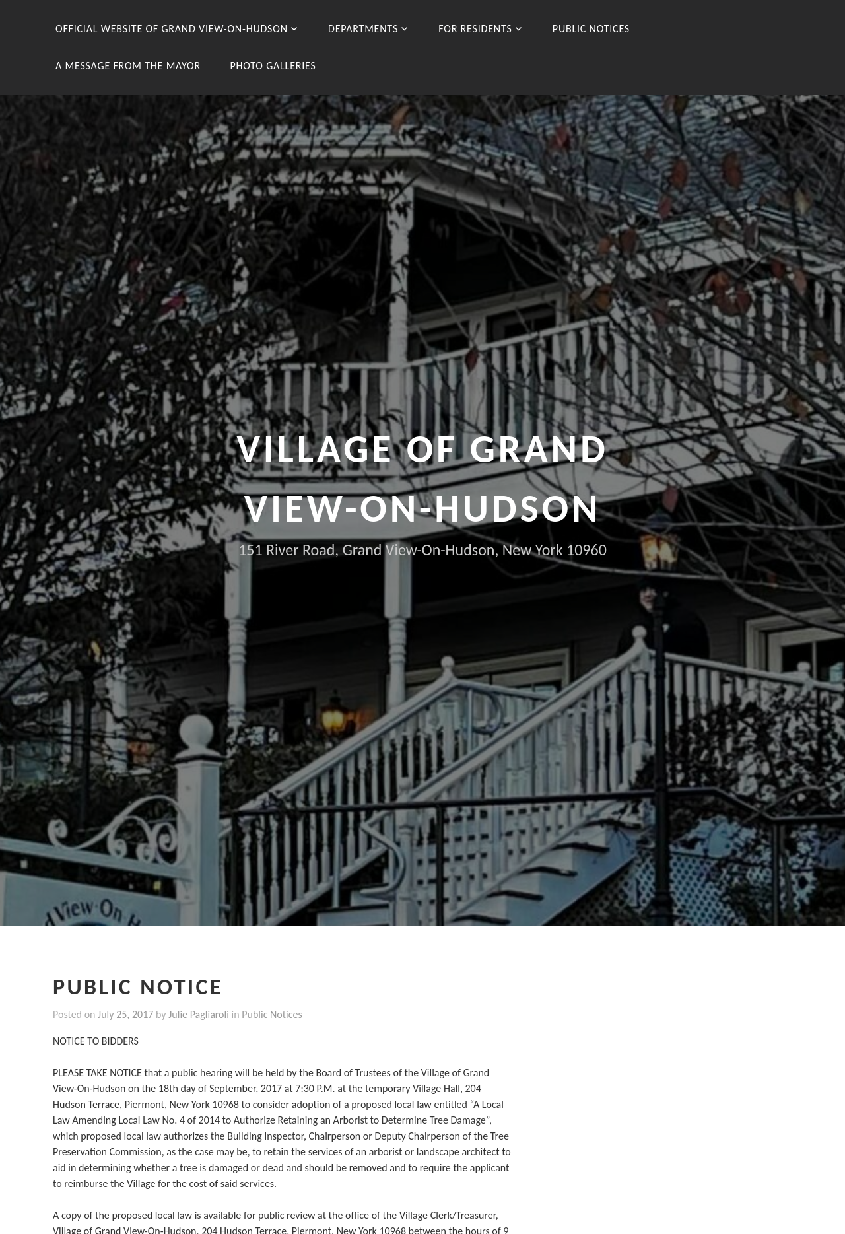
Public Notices (591, 28)
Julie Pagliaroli (198, 1014)
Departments (363, 28)
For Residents (475, 28)
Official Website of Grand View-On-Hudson (171, 28)
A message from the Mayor (128, 65)
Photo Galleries (273, 65)
